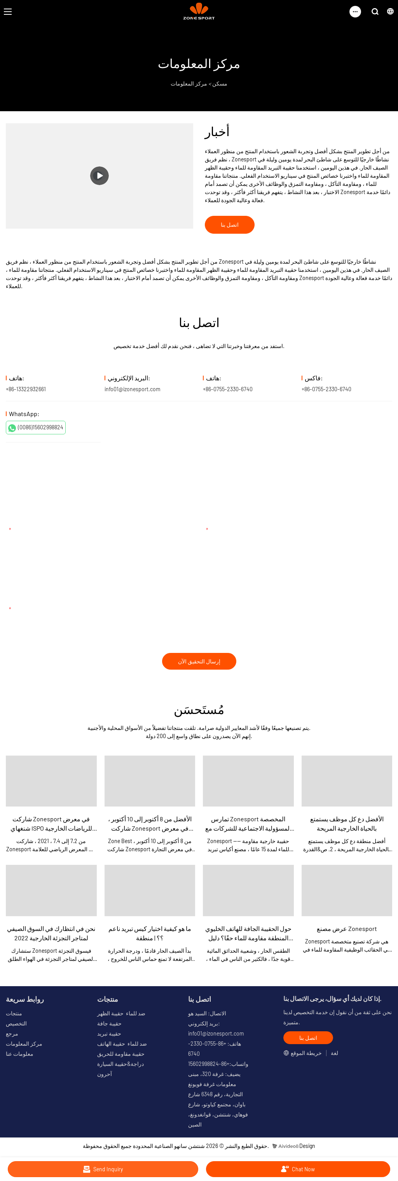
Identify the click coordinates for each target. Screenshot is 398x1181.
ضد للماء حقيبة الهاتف (122, 1043)
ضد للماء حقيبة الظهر (121, 1013)
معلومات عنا (19, 1053)
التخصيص (16, 1023)
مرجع (12, 1033)
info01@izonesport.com (133, 389)
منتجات (14, 1013)
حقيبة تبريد (109, 1033)
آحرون (104, 1074)
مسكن (219, 83)
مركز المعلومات (189, 83)
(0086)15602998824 (35, 428)
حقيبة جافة (109, 1023)
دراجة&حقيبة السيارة (120, 1063)
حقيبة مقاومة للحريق (121, 1053)
